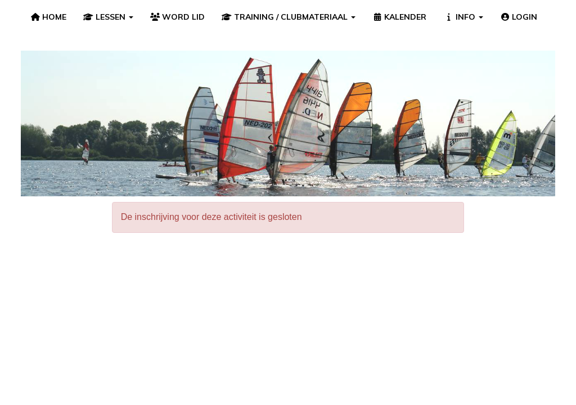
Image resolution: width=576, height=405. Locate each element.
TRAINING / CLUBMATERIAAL (289, 17)
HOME (48, 17)
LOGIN (519, 17)
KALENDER (399, 17)
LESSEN (108, 17)
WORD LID (177, 17)
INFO (463, 17)
